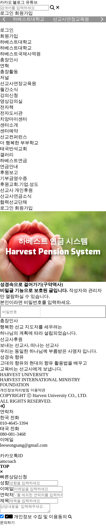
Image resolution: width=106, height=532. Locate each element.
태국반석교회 (13, 148)
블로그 (19, 2)
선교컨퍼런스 (13, 136)
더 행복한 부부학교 (19, 142)
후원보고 (9, 172)
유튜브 (32, 2)
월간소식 (9, 89)
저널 (4, 77)
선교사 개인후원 (16, 190)
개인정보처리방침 (14, 390)
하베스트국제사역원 (20, 53)
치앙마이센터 (13, 119)
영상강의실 (11, 101)
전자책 (7, 107)
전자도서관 (11, 113)
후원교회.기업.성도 (19, 184)
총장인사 (9, 59)
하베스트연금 (13, 160)
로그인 (7, 13)
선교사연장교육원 (18, 83)
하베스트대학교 (16, 42)
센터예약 (9, 130)
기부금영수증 (13, 178)
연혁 (4, 65)
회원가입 (24, 13)
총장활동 (9, 71)
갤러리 (7, 154)
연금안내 (9, 166)
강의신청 (9, 95)
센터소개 (9, 125)
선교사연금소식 (16, 196)
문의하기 (7, 524)
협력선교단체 (13, 202)
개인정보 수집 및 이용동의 (36, 518)
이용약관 (38, 390)
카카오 (6, 2)
